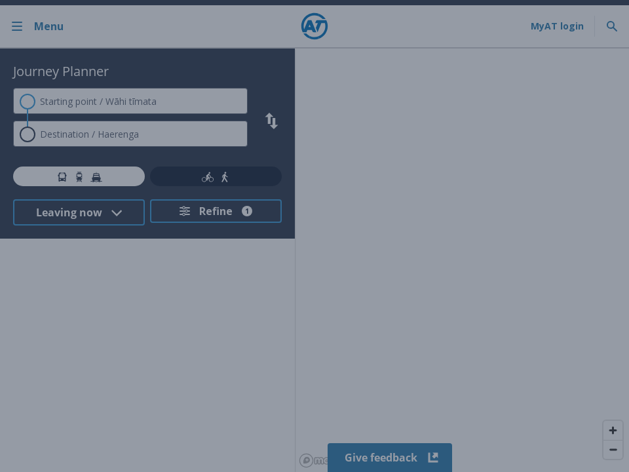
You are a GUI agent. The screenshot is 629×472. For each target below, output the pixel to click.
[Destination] (130, 134)
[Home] (314, 26)
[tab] (79, 176)
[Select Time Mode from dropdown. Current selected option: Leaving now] (79, 212)
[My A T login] (557, 26)
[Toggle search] (612, 26)
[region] (462, 260)
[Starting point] (130, 101)
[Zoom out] (612, 449)
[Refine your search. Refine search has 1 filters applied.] (216, 211)
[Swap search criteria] (271, 121)
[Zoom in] (612, 430)
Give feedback (390, 457)
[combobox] (130, 101)
